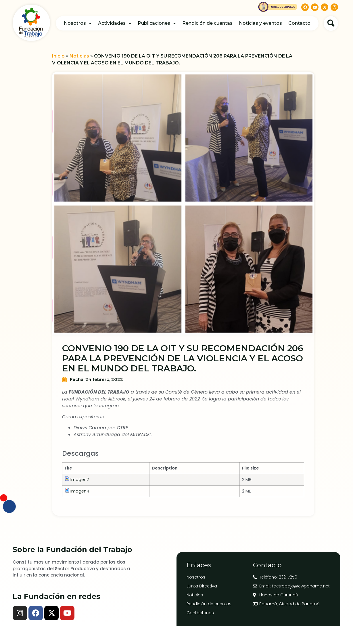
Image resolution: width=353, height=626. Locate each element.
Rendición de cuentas (207, 23)
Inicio (58, 56)
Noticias (79, 56)
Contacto (299, 23)
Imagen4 (79, 491)
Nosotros (78, 23)
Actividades (114, 23)
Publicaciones (157, 23)
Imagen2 (79, 479)
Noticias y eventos (260, 23)
